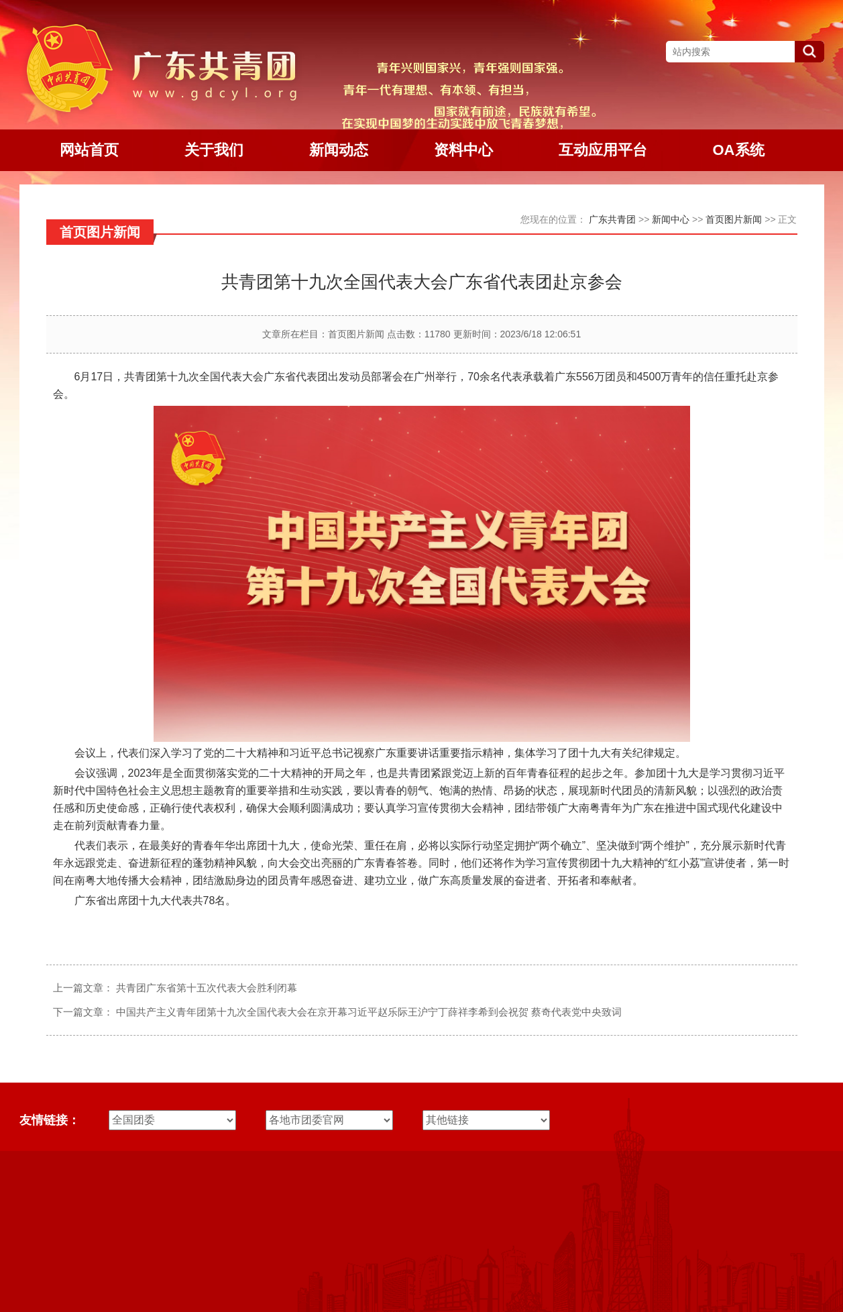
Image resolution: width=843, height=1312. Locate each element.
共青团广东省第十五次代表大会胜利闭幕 (206, 987)
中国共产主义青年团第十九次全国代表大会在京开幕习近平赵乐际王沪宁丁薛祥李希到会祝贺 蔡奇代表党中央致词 (369, 1012)
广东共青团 (612, 219)
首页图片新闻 (734, 219)
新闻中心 (670, 219)
